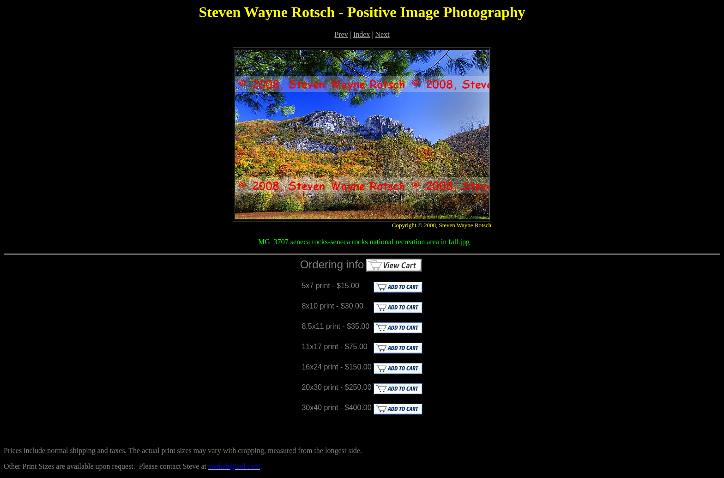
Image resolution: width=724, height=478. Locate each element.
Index (361, 34)
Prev (341, 34)
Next (382, 34)
